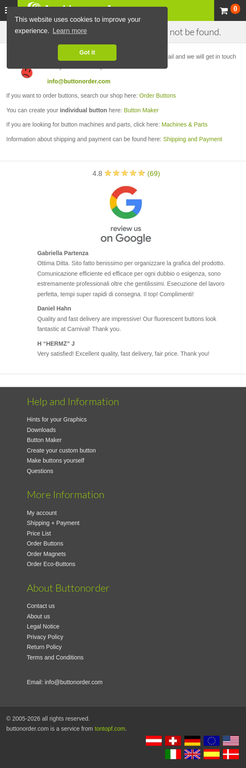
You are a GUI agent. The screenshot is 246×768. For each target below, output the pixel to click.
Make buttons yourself (55, 460)
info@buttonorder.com (79, 81)
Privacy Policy (45, 637)
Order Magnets (46, 554)
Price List (39, 533)
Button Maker (141, 110)
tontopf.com (110, 728)
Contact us (41, 606)
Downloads (41, 430)
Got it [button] (87, 52)
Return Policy (44, 647)
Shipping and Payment (192, 139)
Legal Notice (43, 626)
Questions (40, 471)
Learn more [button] (70, 30)
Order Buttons (158, 95)
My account (42, 512)
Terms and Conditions (55, 657)
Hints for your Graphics (57, 419)
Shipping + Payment (53, 523)
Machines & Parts (184, 124)
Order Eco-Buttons (51, 564)
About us (38, 616)
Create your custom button (61, 450)
